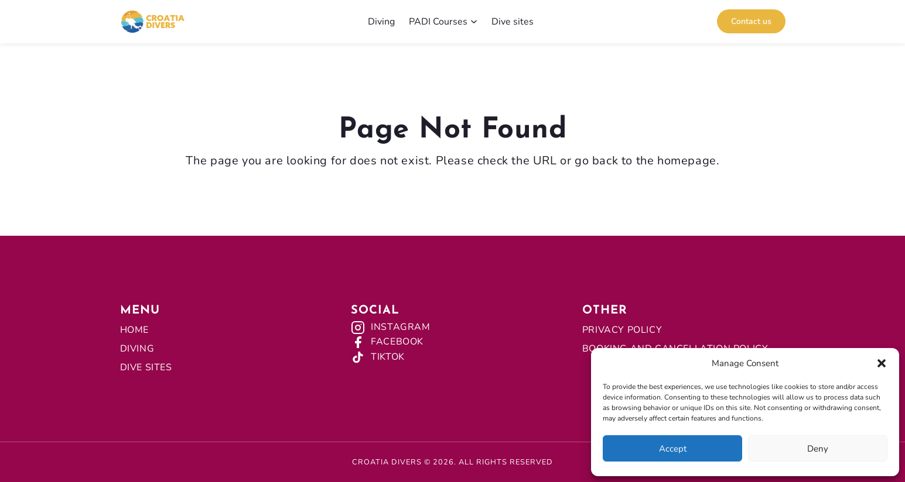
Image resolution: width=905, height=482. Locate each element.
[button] (881, 363)
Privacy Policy (622, 329)
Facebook (397, 341)
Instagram (400, 327)
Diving (137, 348)
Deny (817, 449)
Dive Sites (146, 367)
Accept (673, 449)
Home (134, 329)
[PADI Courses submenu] (473, 21)
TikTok (388, 356)
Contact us (751, 21)
